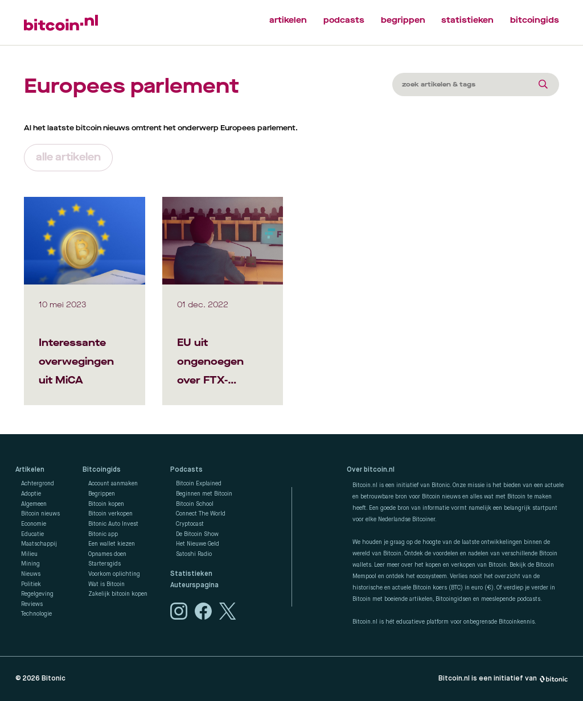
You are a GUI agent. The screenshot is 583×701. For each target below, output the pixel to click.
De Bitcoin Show (197, 534)
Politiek (31, 584)
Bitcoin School (195, 504)
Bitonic (53, 678)
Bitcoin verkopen (110, 514)
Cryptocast (190, 524)
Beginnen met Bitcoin (204, 494)
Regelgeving (37, 594)
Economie (33, 524)
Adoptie (31, 494)
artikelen (288, 20)
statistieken (467, 20)
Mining (30, 564)
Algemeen (34, 504)
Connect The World (200, 514)
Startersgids (104, 564)
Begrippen (101, 494)
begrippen (403, 20)
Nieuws (30, 574)
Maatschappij (39, 544)
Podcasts (186, 470)
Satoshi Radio (194, 554)
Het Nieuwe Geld (197, 544)
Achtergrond (37, 483)
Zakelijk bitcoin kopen (117, 594)
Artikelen (29, 470)
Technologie (36, 614)
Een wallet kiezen (111, 544)
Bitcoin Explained (198, 483)
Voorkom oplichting (114, 574)
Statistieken (191, 574)
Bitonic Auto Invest (113, 524)
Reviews (32, 604)
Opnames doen (107, 554)
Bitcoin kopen (106, 504)
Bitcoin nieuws (40, 514)
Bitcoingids (102, 470)
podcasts (343, 20)
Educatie (32, 534)
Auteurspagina (194, 585)
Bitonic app (103, 534)
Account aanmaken (113, 483)
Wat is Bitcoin (106, 584)
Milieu (29, 554)
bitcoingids (534, 20)
